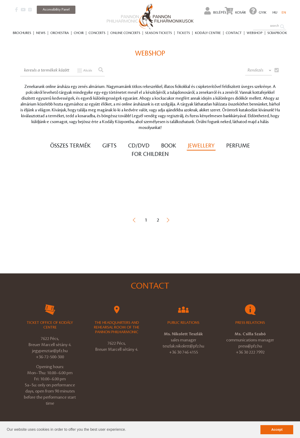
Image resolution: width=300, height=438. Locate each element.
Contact (234, 33)
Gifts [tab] (109, 146)
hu (275, 13)
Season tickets (158, 33)
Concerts (97, 33)
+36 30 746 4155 (183, 352)
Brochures (22, 33)
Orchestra (59, 33)
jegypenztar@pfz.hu (50, 350)
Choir (79, 33)
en (283, 13)
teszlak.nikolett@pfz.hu (183, 346)
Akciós (84, 70)
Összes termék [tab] (70, 146)
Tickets (183, 33)
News (40, 33)
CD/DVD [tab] (138, 146)
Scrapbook (277, 33)
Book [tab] (168, 146)
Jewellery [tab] (201, 146)
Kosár (235, 11)
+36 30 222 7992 (250, 352)
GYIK (258, 11)
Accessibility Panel (56, 9)
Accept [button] (276, 429)
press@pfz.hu (250, 346)
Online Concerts (125, 33)
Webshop (255, 33)
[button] (128, 430)
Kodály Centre (208, 33)
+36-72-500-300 (50, 357)
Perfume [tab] (238, 146)
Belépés (215, 11)
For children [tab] (150, 154)
